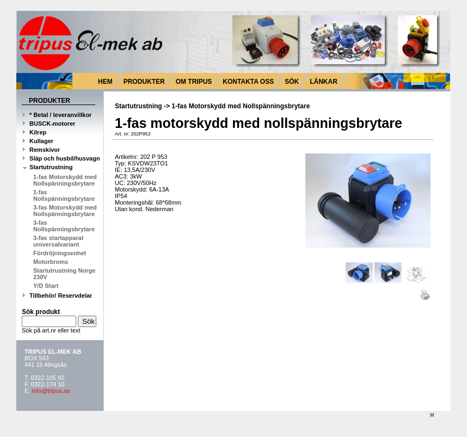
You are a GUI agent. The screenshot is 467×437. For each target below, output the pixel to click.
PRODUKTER (144, 81)
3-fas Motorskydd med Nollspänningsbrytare (65, 210)
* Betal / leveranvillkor (57, 115)
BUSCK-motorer (49, 123)
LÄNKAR (323, 81)
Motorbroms (50, 261)
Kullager (38, 141)
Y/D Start (45, 285)
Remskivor (41, 149)
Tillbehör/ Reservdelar (57, 295)
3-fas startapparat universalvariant (58, 241)
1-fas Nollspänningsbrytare (64, 195)
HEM (105, 81)
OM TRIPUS (194, 81)
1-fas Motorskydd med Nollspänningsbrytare (65, 180)
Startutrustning (48, 167)
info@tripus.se (51, 390)
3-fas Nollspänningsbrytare (64, 225)
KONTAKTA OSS (248, 81)
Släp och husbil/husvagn (61, 158)
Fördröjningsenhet (59, 253)
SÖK (292, 81)
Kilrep (34, 132)
